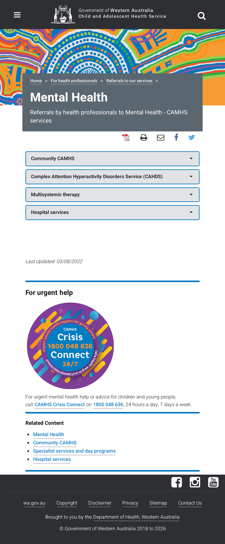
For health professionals (74, 81)
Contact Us (190, 503)
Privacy (130, 503)
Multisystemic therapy (111, 194)
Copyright (66, 503)
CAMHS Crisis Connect (60, 404)
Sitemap (158, 503)
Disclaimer (99, 503)
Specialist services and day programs (74, 451)
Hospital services (111, 212)
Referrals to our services (129, 81)
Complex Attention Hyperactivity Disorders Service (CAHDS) (111, 176)
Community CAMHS (111, 158)
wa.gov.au (34, 503)
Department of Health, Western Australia (136, 517)
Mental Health (48, 434)
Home (36, 81)
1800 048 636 (108, 404)
